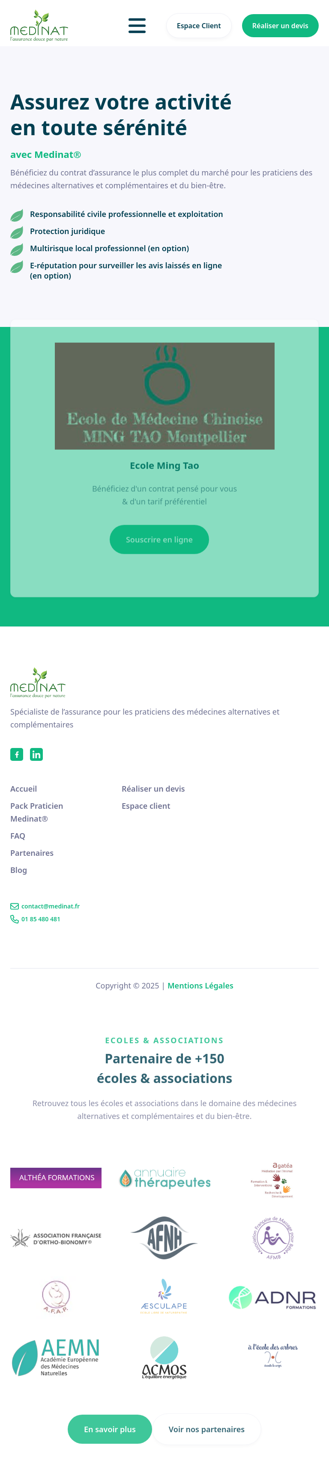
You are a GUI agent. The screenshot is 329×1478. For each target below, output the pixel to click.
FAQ (17, 836)
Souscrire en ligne (159, 551)
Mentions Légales (200, 985)
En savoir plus (110, 1441)
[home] (39, 25)
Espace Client (199, 25)
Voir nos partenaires (207, 1441)
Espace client (146, 806)
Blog (18, 870)
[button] (137, 25)
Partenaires (32, 853)
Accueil (23, 789)
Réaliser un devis (280, 25)
